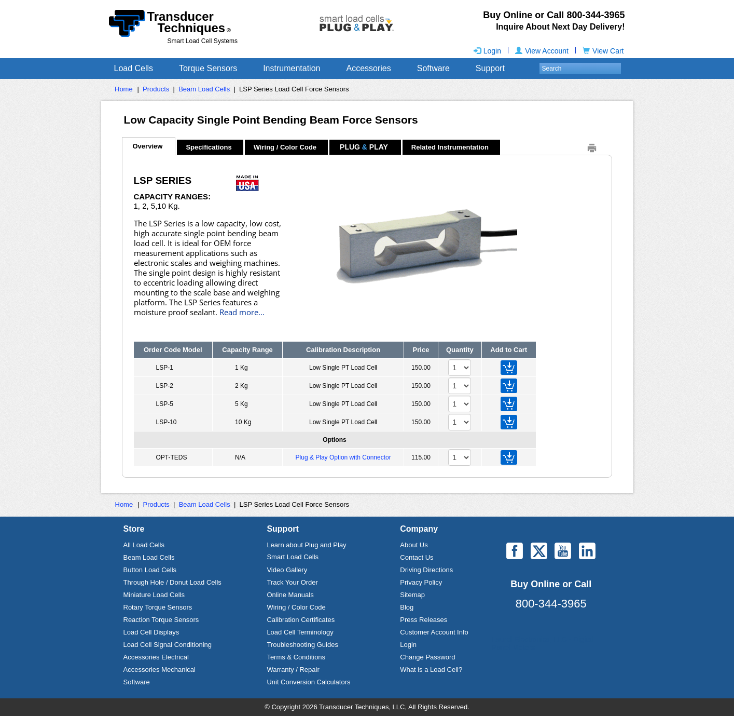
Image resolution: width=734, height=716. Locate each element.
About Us (413, 545)
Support (490, 68)
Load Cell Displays (151, 632)
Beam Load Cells (204, 89)
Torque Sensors (208, 68)
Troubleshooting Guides (302, 645)
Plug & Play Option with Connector (343, 457)
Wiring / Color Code (296, 607)
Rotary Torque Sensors (157, 607)
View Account (542, 51)
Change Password (427, 657)
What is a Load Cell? (431, 669)
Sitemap (412, 595)
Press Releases (423, 620)
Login (487, 51)
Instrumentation (291, 68)
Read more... (242, 312)
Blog (406, 607)
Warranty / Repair (293, 669)
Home (124, 89)
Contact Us (416, 557)
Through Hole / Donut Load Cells (172, 582)
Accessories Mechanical (159, 669)
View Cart (603, 51)
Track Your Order (292, 582)
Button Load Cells (150, 570)
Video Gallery (287, 570)
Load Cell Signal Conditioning (167, 645)
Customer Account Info (434, 632)
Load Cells (134, 68)
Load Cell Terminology (300, 632)
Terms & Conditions (296, 657)
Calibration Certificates (301, 620)
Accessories (368, 68)
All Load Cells (144, 545)
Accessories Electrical (156, 657)
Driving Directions (426, 570)
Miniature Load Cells (154, 595)
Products (156, 89)
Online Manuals (290, 595)
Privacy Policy (421, 582)
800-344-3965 (551, 603)
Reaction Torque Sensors (161, 620)
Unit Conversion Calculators (308, 682)
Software (433, 68)
